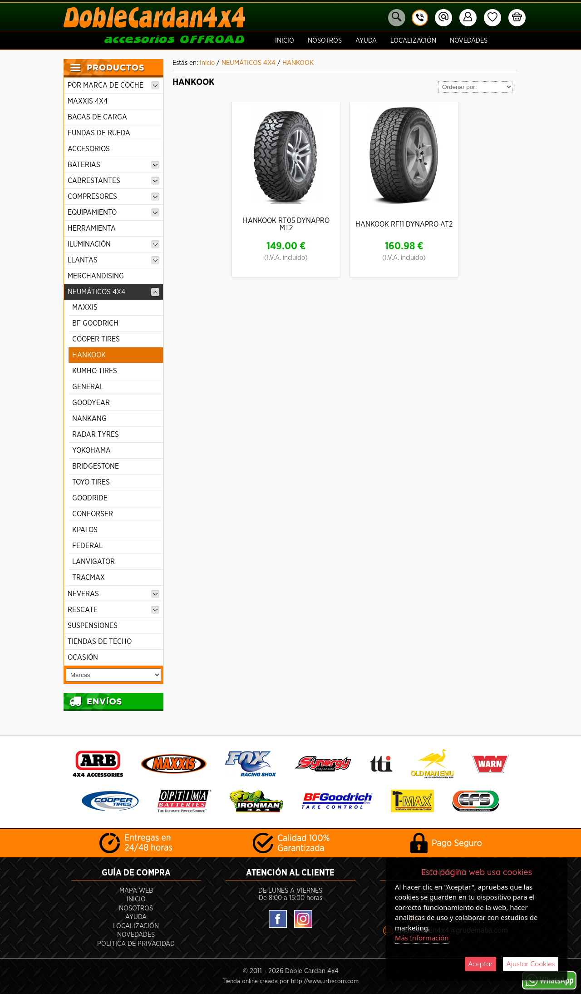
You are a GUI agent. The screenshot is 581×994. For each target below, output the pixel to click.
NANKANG (89, 418)
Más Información (422, 937)
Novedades (468, 40)
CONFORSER (92, 514)
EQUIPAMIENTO (113, 212)
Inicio (284, 40)
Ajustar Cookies (530, 963)
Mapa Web (136, 890)
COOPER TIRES (96, 339)
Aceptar (480, 963)
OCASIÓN (83, 657)
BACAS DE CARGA (97, 117)
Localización (413, 40)
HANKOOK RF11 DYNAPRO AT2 (404, 224)
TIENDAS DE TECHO (100, 641)
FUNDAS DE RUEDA (99, 133)
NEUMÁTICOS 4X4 (113, 292)
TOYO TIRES (91, 482)
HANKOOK (89, 355)
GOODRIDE (90, 498)
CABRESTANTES (113, 181)
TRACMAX (88, 577)
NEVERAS (113, 594)
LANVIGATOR (93, 561)
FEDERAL (87, 545)
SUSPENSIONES (93, 625)
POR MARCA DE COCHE (113, 85)
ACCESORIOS (89, 149)
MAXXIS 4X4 (88, 101)
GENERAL (87, 387)
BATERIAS (113, 165)
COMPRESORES (113, 197)
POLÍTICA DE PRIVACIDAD (136, 943)
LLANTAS (113, 260)
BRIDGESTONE (95, 466)
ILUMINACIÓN (113, 244)
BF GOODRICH (95, 323)
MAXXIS (85, 307)
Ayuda (366, 40)
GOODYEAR (91, 402)
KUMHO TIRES (94, 371)
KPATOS (85, 530)
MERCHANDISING (96, 276)
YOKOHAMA (91, 450)
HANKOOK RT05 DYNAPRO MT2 (286, 224)
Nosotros (325, 40)
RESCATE (113, 610)
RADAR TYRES (95, 434)
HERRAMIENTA (92, 228)
